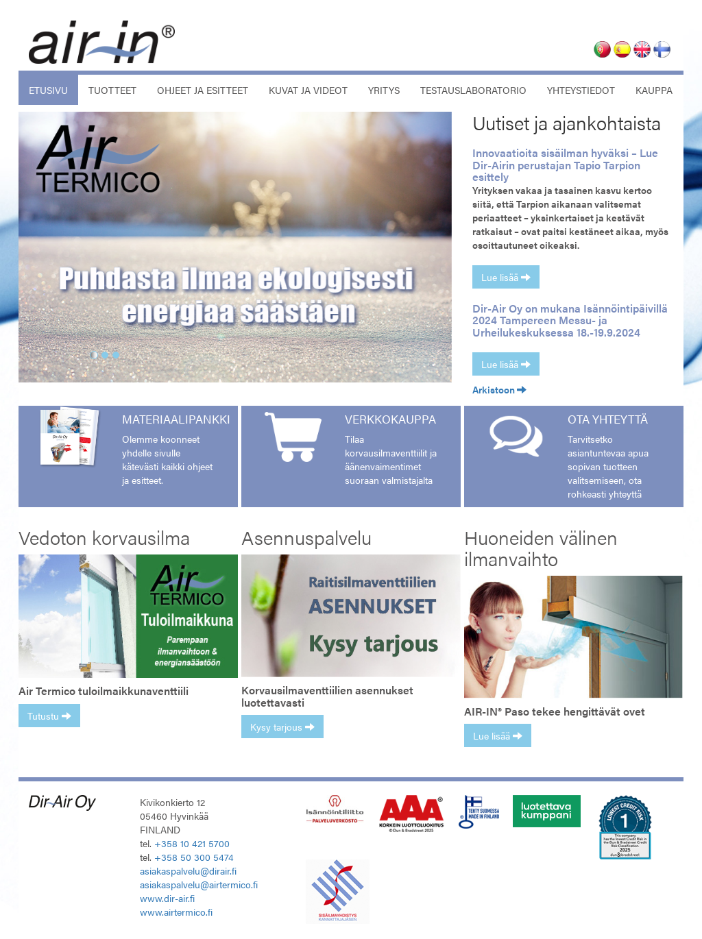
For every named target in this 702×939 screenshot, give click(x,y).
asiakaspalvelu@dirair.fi (188, 870)
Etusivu (53, 89)
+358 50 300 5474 (194, 857)
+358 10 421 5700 (192, 843)
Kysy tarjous (282, 726)
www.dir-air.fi (167, 898)
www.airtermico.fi (176, 911)
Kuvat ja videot (308, 90)
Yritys (384, 90)
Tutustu (49, 715)
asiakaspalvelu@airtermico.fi (199, 884)
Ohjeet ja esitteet (202, 90)
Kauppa (654, 90)
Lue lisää (506, 277)
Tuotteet (112, 90)
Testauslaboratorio (473, 90)
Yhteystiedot (581, 90)
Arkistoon (499, 389)
